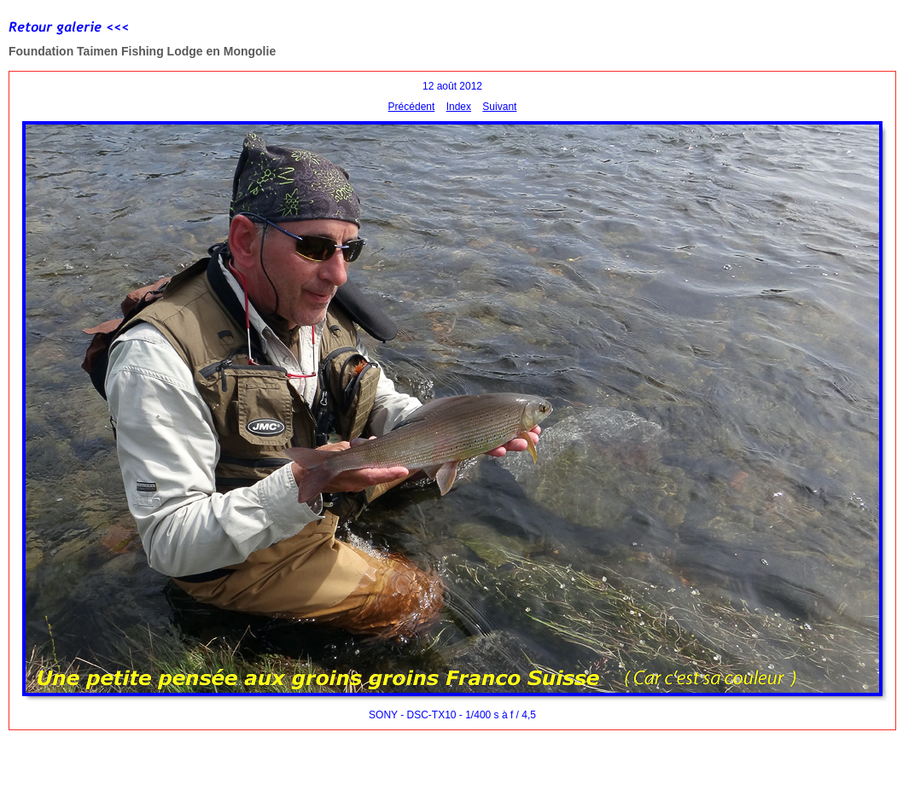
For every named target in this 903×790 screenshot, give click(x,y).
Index (458, 107)
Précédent (411, 107)
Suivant (499, 107)
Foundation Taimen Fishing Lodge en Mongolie (142, 51)
